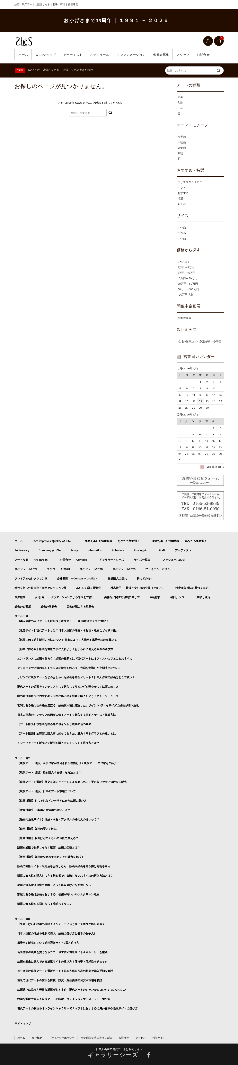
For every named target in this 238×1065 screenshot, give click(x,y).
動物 (180, 153)
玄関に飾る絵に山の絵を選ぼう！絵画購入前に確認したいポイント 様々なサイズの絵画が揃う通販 (78, 705)
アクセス (141, 1037)
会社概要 (37, 1037)
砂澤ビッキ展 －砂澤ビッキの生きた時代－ (69, 69)
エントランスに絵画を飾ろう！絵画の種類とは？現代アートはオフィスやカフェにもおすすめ (74, 658)
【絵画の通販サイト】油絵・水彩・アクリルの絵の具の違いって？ (58, 819)
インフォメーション (134, 54)
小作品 (182, 227)
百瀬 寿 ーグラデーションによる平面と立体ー (64, 597)
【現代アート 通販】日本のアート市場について (46, 791)
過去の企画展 (22, 606)
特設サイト (159, 1037)
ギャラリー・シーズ (111, 559)
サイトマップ (22, 1023)
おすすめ (183, 193)
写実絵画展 (184, 318)
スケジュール (101, 54)
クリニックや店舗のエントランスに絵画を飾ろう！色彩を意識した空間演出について (69, 667)
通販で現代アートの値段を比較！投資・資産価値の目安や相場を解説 (59, 980)
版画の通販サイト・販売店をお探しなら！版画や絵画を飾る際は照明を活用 (63, 866)
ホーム (23, 54)
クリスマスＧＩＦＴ (190, 182)
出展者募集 (165, 54)
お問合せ (208, 54)
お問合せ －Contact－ (75, 559)
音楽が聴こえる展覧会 (80, 606)
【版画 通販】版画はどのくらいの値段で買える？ (47, 838)
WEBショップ (46, 54)
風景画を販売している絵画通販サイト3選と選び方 (48, 942)
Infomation (95, 550)
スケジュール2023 (58, 569)
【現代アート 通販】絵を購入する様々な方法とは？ (49, 772)
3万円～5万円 (186, 267)
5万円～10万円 (187, 272)
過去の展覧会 (48, 606)
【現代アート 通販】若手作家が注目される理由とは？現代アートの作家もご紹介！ (68, 763)
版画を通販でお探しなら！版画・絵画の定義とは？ (48, 847)
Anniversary (21, 550)
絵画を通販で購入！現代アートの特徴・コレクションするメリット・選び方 (63, 999)
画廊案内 (19, 597)
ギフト (182, 187)
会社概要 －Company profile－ (77, 578)
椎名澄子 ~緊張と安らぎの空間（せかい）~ (138, 587)
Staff (161, 550)
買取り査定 (203, 597)
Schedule (118, 550)
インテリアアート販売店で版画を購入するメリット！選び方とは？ (58, 742)
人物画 (182, 142)
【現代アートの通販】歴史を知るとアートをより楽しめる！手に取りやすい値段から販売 (72, 781)
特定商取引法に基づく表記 (191, 587)
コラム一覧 (21, 616)
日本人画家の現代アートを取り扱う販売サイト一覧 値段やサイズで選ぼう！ (64, 621)
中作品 (182, 232)
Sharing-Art (141, 550)
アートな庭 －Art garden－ (32, 559)
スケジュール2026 (91, 569)
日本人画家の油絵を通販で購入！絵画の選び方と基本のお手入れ (57, 933)
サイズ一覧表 (143, 559)
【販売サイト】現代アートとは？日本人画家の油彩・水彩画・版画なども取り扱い (68, 630)
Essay (74, 550)
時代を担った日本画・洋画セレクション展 (40, 587)
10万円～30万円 (187, 278)
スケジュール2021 (174, 559)
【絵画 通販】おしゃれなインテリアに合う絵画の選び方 (52, 800)
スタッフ (187, 54)
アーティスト (74, 54)
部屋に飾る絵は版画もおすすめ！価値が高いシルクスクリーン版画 (58, 894)
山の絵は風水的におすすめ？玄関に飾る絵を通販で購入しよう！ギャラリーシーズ (68, 696)
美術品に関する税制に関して (122, 597)
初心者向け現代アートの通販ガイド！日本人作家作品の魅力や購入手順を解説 (65, 970)
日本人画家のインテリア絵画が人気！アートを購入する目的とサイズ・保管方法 (66, 714)
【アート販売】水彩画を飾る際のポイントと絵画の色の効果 (54, 724)
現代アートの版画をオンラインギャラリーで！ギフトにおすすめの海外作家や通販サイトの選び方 (77, 1008)
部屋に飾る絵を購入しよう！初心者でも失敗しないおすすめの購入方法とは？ (65, 875)
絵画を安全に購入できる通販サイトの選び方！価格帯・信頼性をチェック (62, 961)
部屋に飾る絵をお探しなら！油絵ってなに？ (44, 903)
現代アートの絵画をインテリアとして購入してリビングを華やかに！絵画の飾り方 (68, 686)
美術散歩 (155, 597)
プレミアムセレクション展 (30, 578)
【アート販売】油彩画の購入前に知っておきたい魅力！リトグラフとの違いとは (66, 733)
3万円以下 (184, 261)
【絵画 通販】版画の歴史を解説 (37, 828)
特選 (180, 198)
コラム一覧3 (22, 919)
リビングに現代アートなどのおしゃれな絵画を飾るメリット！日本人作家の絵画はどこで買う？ (76, 677)
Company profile (50, 550)
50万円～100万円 (188, 289)
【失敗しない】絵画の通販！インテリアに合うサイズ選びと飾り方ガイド (62, 924)
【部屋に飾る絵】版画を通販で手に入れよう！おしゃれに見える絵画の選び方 (65, 649)
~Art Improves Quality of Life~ (52, 541)
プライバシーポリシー (159, 569)
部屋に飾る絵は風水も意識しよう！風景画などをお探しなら (54, 885)
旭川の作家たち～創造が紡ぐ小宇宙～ (199, 343)
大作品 (182, 238)
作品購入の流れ (117, 578)
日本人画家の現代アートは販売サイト (119, 1049)
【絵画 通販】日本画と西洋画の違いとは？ (43, 810)
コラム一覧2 (22, 758)
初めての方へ (145, 578)
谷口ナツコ (178, 597)
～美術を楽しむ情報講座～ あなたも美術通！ (111, 541)
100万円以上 (185, 294)
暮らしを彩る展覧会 (88, 587)
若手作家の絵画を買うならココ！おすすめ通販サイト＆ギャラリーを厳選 (62, 952)
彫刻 (180, 102)
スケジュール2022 (25, 569)
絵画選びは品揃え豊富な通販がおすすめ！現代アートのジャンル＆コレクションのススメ (72, 989)
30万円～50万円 (188, 283)
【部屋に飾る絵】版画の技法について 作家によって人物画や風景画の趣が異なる (67, 639)
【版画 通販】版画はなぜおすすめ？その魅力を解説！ (50, 856)
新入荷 (182, 204)
